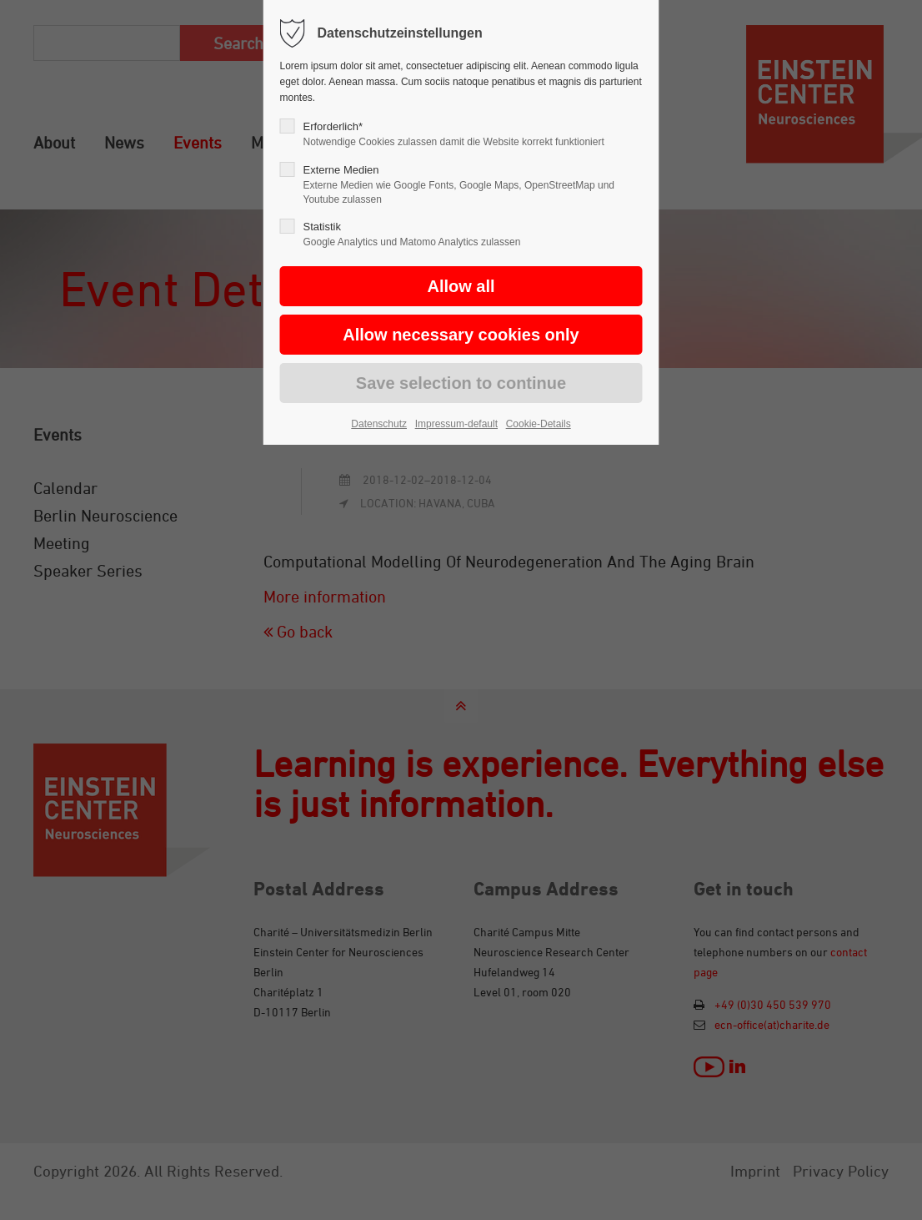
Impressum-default (456, 424)
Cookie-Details (538, 424)
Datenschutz (379, 424)
